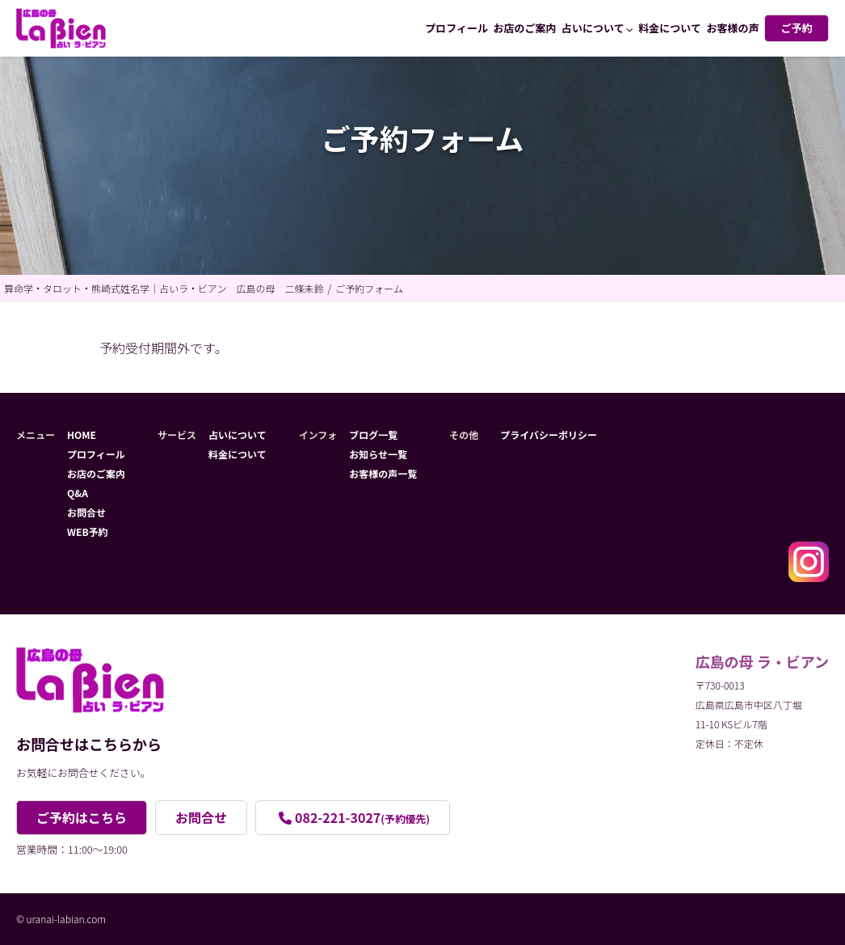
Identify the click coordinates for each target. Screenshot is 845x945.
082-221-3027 (362, 817)
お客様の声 (732, 28)
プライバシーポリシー (548, 434)
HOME (81, 434)
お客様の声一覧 (383, 473)
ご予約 (796, 28)
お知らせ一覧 (378, 454)
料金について (669, 28)
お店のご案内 (525, 28)
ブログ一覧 (373, 434)
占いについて (592, 28)
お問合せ (86, 512)
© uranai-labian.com (61, 919)
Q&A (77, 493)
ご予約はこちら (81, 817)
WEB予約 (87, 531)
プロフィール (456, 28)
